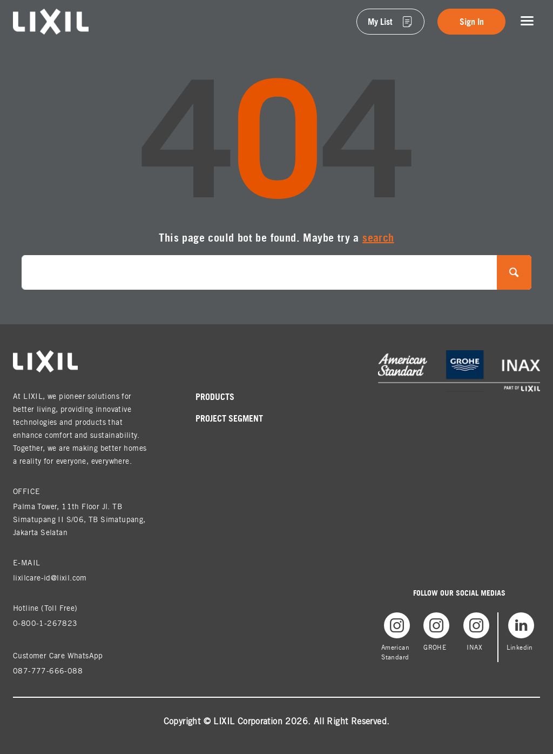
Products (214, 396)
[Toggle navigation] (527, 21)
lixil (19, 15)
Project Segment (229, 418)
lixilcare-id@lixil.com (50, 577)
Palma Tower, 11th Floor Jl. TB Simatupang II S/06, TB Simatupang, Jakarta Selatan (79, 519)
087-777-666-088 (48, 670)
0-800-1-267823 (45, 623)
